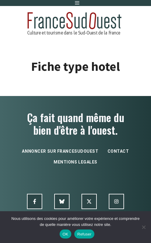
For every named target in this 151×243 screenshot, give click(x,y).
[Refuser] (144, 227)
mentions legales (75, 162)
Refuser (84, 234)
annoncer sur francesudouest (60, 151)
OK (65, 234)
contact (118, 151)
